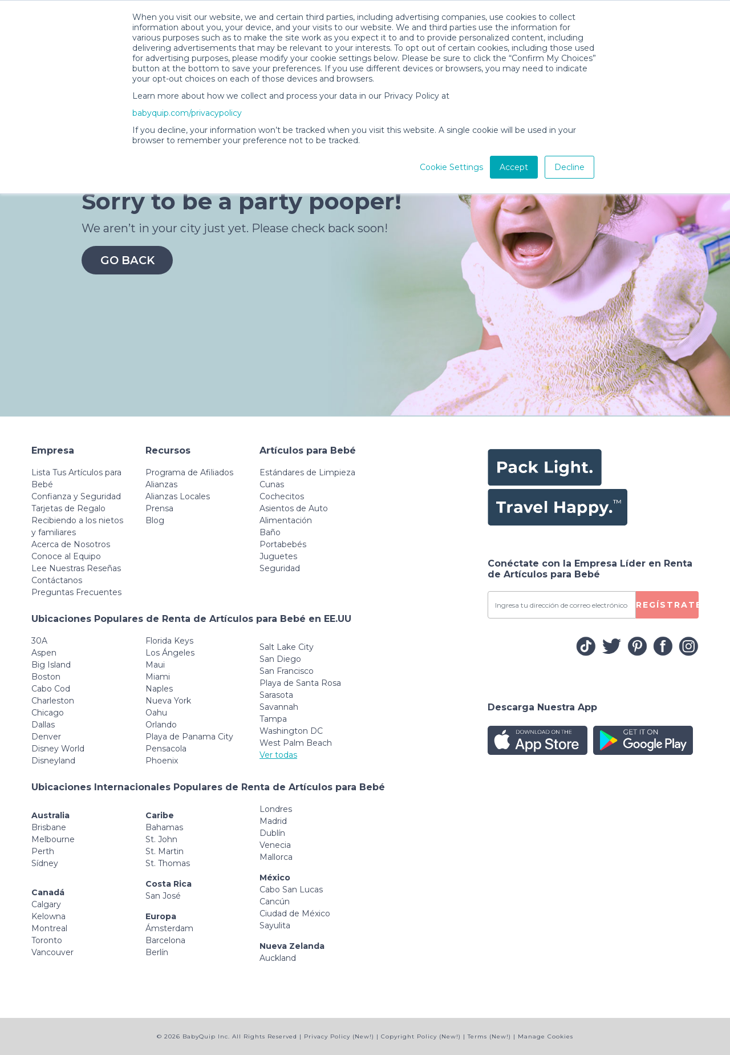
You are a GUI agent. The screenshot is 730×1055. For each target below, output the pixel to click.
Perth (42, 851)
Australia (50, 815)
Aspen (43, 653)
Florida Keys (169, 641)
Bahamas (164, 827)
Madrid (273, 821)
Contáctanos (56, 580)
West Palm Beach (295, 743)
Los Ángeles (169, 653)
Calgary (46, 904)
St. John (161, 839)
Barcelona (165, 940)
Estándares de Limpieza (307, 472)
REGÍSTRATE (667, 605)
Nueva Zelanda (292, 946)
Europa (160, 916)
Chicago (47, 713)
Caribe (159, 815)
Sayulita (274, 925)
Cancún (274, 901)
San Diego (280, 659)
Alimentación (285, 520)
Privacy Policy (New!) (339, 1036)
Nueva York (168, 701)
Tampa (273, 719)
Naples (159, 689)
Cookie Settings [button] (451, 167)
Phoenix (161, 760)
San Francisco (286, 671)
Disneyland (53, 760)
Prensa (159, 508)
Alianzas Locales (177, 496)
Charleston (52, 701)
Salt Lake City (286, 647)
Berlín (156, 952)
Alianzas (161, 484)
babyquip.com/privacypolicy (187, 113)
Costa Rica (168, 884)
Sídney (44, 863)
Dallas (43, 724)
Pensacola (165, 748)
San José (163, 896)
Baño (270, 532)
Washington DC (291, 731)
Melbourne (53, 839)
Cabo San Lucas (291, 889)
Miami (157, 677)
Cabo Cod (50, 689)
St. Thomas (167, 863)
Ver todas (278, 755)
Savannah (278, 707)
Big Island (51, 665)
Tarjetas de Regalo (68, 508)
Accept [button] (514, 167)
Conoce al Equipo (66, 556)
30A (39, 641)
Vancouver (52, 952)
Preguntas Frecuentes (76, 592)
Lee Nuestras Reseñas (76, 568)
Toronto (46, 940)
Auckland (277, 958)
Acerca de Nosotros (70, 544)
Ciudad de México (294, 913)
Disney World (57, 748)
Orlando (161, 724)
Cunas (271, 484)
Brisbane (48, 827)
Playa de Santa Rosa (300, 683)
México (274, 877)
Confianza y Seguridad (76, 496)
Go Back (127, 260)
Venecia (275, 845)
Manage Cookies (545, 1036)
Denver (46, 736)
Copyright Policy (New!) (421, 1036)
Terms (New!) (489, 1036)
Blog (154, 520)
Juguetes (278, 556)
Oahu (156, 713)
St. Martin (164, 851)
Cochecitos (281, 496)
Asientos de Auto (293, 508)
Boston (45, 677)
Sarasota (276, 695)
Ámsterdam (169, 928)
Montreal (49, 928)
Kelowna (48, 916)
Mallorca (276, 857)
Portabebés (282, 544)
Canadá (47, 892)
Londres (275, 809)
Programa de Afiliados (189, 472)
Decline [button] (569, 167)
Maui (155, 665)
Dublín (272, 833)
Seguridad (279, 568)
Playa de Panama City (189, 736)
